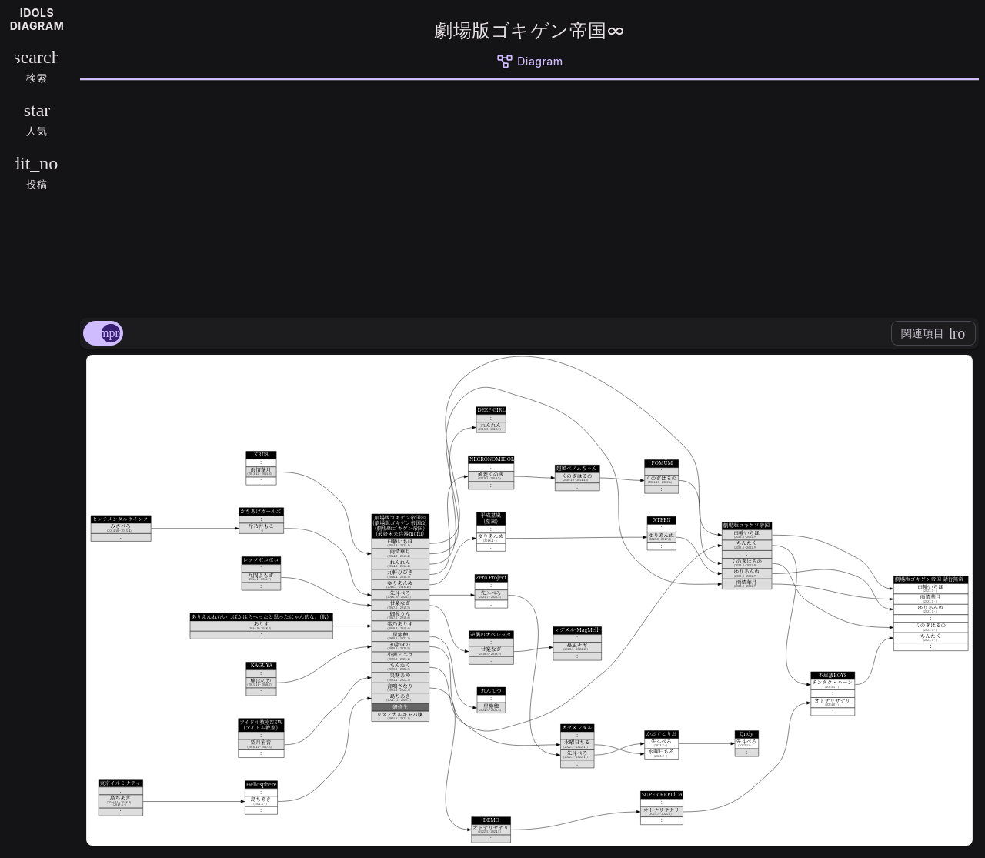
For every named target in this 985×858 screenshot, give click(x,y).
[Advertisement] (529, 196)
